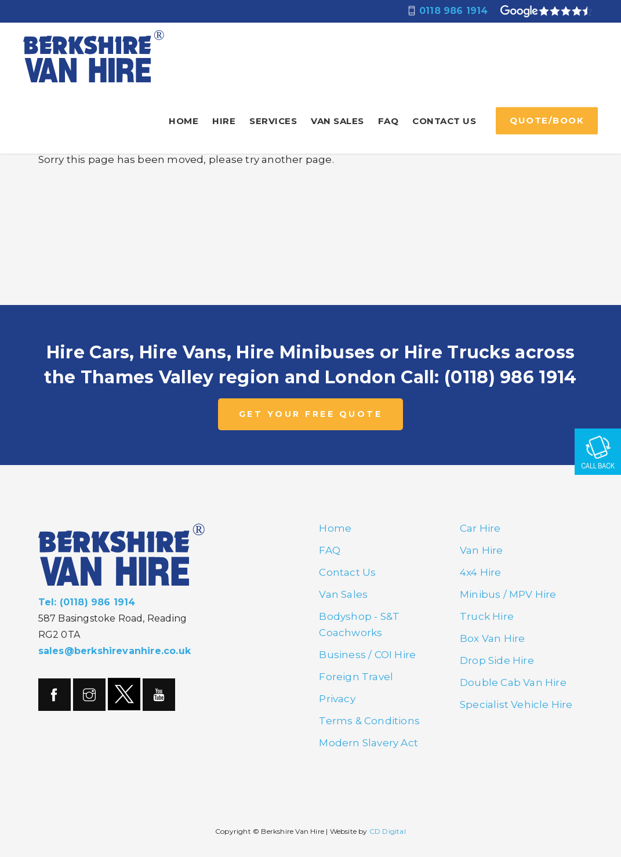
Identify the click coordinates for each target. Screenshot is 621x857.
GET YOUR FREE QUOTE (311, 414)
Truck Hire (487, 616)
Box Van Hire (492, 638)
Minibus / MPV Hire (508, 594)
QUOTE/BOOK (547, 120)
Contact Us (444, 120)
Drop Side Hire (497, 660)
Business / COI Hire (367, 654)
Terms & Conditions (369, 721)
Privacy (337, 699)
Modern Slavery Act (368, 743)
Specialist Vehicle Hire (516, 704)
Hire (223, 120)
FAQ (388, 120)
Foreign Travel (356, 676)
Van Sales (337, 120)
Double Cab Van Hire (513, 682)
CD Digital (387, 831)
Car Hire (480, 528)
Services (273, 120)
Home (183, 120)
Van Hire (481, 550)
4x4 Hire (481, 572)
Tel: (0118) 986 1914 (87, 602)
